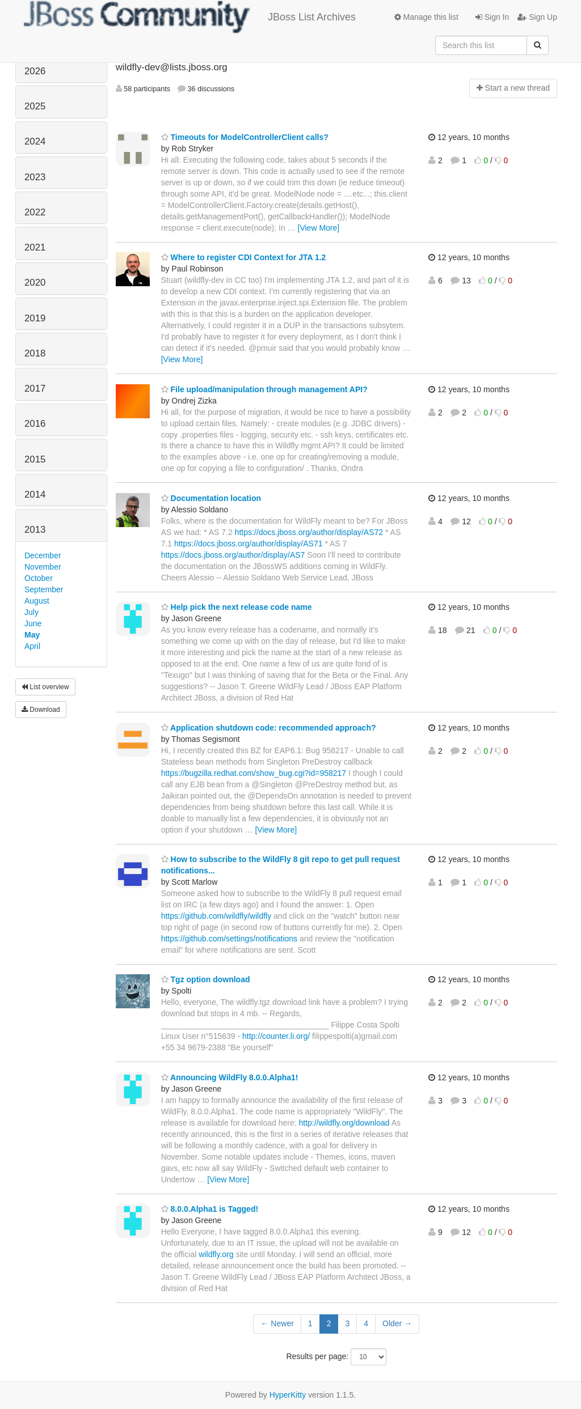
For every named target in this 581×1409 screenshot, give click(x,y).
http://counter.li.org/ (276, 1036)
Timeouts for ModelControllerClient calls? (245, 137)
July (31, 612)
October (38, 578)
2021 (34, 247)
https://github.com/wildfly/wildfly (216, 915)
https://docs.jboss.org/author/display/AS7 (233, 554)
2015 (34, 459)
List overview (45, 687)
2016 (34, 423)
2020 (34, 282)
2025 (34, 106)
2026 (34, 71)
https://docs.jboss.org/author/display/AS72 (309, 532)
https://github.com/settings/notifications (229, 938)
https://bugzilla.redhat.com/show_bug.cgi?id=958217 (254, 773)
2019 (34, 318)
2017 (34, 388)
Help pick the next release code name (236, 607)
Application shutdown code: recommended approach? (268, 727)
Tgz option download (205, 979)
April (32, 646)
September (43, 589)
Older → (397, 1323)
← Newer (276, 1323)
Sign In (492, 17)
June (32, 623)
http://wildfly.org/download (343, 1122)
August (36, 600)
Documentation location (211, 498)
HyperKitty (288, 1394)
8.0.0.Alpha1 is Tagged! (209, 1208)
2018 (34, 353)
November (42, 566)
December (42, 555)
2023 (34, 177)
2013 (34, 529)
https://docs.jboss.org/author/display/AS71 (248, 543)
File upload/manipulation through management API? (264, 389)
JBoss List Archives (190, 17)
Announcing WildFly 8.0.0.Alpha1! (229, 1077)
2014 (34, 494)
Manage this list (426, 17)
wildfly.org (216, 1254)
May (32, 634)
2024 (34, 141)
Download (41, 710)
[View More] (319, 227)
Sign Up (537, 17)
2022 (34, 212)
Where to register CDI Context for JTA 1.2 (243, 257)
